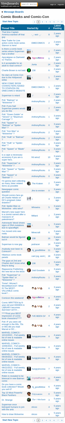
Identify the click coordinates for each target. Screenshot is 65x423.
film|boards (10, 4)
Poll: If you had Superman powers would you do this (13, 108)
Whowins (36, 207)
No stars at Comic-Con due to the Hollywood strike (12, 77)
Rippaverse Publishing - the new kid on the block (13, 270)
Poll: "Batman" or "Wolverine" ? (10, 101)
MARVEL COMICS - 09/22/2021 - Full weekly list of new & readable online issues (13, 369)
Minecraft (36, 232)
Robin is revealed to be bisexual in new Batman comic (13, 378)
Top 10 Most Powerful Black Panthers (12, 393)
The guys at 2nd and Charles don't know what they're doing (13, 263)
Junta (34, 64)
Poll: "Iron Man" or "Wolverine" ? (10, 132)
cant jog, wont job (40, 256)
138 (34, 70)
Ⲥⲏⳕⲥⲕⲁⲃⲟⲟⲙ (37, 394)
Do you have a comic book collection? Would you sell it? (13, 386)
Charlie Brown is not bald (13, 70)
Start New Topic (10, 21)
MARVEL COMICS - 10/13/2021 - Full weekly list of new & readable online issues (13, 336)
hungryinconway (39, 336)
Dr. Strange (7, 400)
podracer (36, 244)
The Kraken (37, 183)
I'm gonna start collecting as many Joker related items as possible (13, 183)
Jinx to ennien (38, 190)
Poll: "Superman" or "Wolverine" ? (11, 164)
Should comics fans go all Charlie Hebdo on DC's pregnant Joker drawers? (12, 199)
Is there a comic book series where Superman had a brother (13, 51)
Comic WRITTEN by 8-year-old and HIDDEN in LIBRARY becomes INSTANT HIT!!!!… (13, 306)
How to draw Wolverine (13, 414)
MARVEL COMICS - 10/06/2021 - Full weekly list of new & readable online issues (13, 347)
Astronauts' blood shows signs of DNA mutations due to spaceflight (13, 225)
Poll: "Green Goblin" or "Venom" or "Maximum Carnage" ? (12, 117)
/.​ (32, 51)
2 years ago (57, 34)
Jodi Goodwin (38, 270)
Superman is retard (11, 95)
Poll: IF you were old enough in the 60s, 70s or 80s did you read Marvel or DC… (12, 325)
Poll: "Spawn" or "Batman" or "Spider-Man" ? (11, 125)
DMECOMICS (38, 43)
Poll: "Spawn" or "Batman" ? (9, 176)
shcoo (34, 407)
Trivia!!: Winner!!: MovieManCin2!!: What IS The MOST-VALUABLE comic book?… (12, 288)
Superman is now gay (12, 244)
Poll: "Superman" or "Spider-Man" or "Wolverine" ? (11, 277)
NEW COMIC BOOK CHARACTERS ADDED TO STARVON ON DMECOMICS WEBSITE (13, 87)
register (61, 4)
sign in (53, 4)
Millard (35, 215)
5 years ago (57, 393)
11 (49, 250)
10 (49, 157)
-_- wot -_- (36, 34)
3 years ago (57, 116)
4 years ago (57, 297)
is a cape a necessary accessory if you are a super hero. (12, 157)
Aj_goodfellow (38, 250)
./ (32, 95)
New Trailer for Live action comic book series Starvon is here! (13, 43)
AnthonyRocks (38, 101)
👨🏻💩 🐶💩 (37, 288)
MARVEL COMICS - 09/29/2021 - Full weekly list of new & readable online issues (13, 358)
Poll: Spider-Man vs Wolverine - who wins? (12, 207)
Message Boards (14, 11)
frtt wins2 (36, 157)
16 (49, 238)
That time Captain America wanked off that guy (13, 34)
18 (49, 256)
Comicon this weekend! (13, 298)
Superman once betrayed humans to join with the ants (13, 407)
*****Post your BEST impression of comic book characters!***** (12, 316)
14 (49, 64)
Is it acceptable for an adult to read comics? (12, 64)
